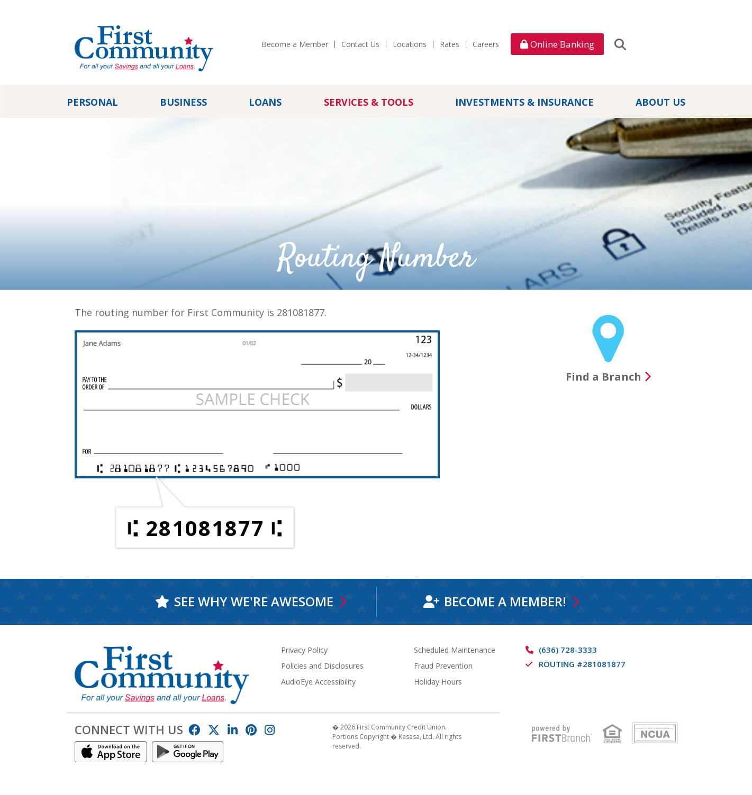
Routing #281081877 (582, 663)
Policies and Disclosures (322, 665)
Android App (188, 751)
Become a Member (294, 44)
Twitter (214, 729)
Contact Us (360, 44)
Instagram (270, 729)
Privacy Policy (304, 649)
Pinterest (251, 729)
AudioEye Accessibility (318, 681)
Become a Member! (505, 601)
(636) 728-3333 (568, 649)
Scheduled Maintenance (454, 649)
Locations (410, 44)
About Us (660, 102)
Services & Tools (368, 102)
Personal (92, 102)
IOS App (111, 751)
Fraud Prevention (443, 665)
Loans (265, 102)
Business (183, 102)
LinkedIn (233, 729)
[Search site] (620, 44)
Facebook (194, 729)
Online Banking (557, 44)
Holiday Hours (438, 681)
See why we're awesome (253, 601)
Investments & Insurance (524, 102)
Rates (449, 44)
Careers (486, 44)
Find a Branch (603, 376)
